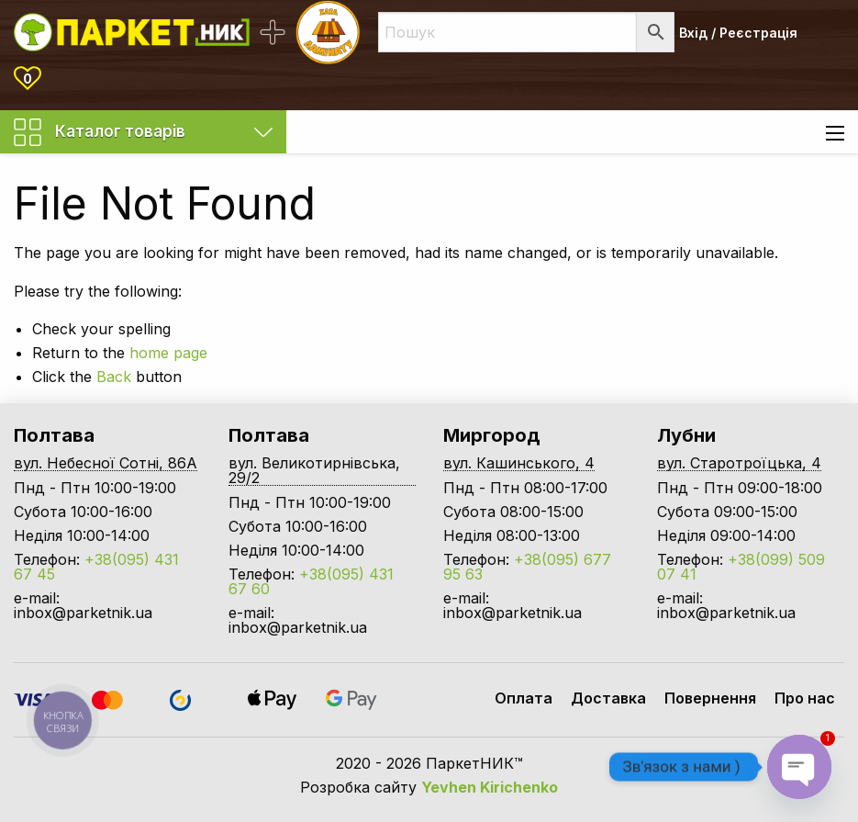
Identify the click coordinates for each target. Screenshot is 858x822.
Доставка (608, 698)
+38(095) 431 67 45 (96, 566)
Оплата (523, 698)
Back (113, 376)
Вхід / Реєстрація (738, 32)
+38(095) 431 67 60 (311, 581)
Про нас (804, 698)
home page (168, 352)
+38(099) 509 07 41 (741, 566)
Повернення (710, 698)
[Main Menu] (835, 133)
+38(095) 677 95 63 (527, 566)
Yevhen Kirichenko (489, 787)
